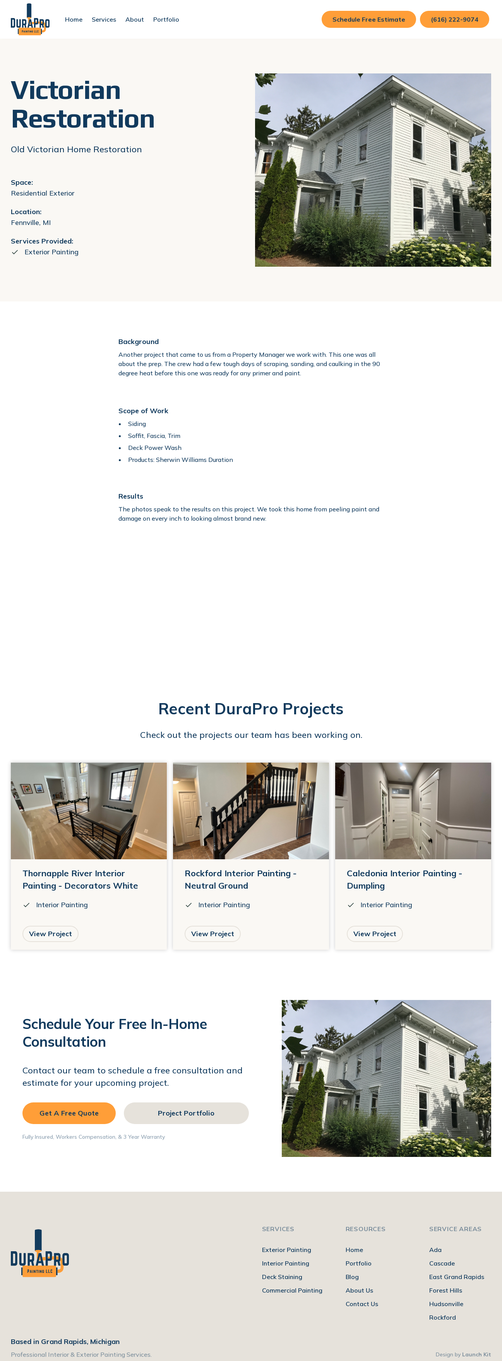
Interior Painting (285, 1263)
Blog (352, 1277)
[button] (104, 19)
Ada (435, 1250)
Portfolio (166, 19)
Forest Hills (445, 1290)
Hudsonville (446, 1304)
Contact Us (362, 1304)
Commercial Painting (292, 1290)
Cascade (442, 1263)
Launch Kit (476, 1354)
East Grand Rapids (456, 1277)
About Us (359, 1290)
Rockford (442, 1317)
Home (73, 19)
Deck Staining (282, 1277)
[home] (30, 19)
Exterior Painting (286, 1250)
